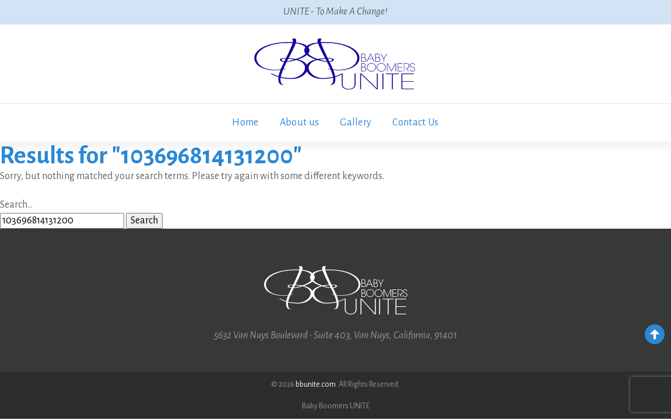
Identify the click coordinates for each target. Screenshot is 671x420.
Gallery (355, 122)
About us (299, 122)
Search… (16, 205)
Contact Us (415, 122)
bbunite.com (316, 384)
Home (245, 122)
